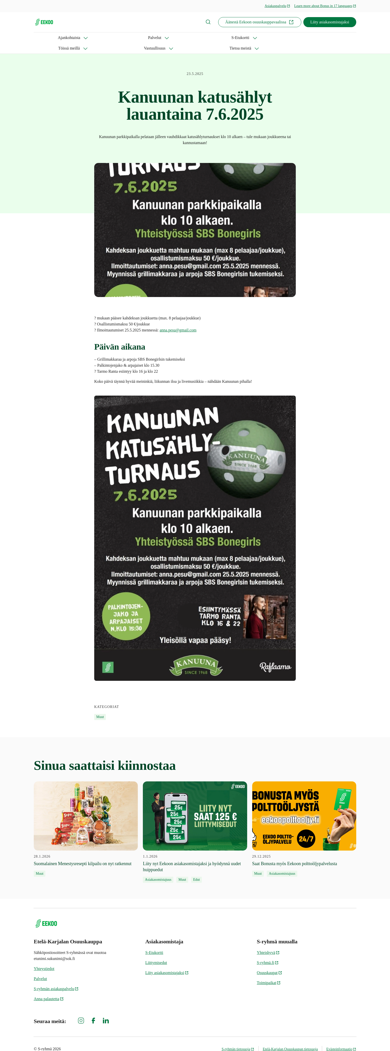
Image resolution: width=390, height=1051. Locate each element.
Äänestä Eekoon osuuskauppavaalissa (259, 22)
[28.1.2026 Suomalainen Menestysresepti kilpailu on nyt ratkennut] (86, 818)
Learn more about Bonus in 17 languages (325, 6)
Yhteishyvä (268, 942)
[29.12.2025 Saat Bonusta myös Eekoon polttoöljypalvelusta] (304, 818)
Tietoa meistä (217, 37)
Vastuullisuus (180, 37)
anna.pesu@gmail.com (178, 319)
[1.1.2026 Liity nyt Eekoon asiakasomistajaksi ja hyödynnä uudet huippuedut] (195, 821)
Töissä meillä (143, 37)
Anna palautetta (49, 988)
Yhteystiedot (44, 958)
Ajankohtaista (45, 37)
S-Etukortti (108, 37)
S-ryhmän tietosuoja (238, 1038)
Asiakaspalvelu (277, 6)
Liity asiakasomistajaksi (329, 22)
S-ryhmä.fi (268, 952)
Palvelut (77, 37)
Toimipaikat (269, 972)
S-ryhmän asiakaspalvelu (56, 978)
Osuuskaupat (269, 962)
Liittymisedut (156, 952)
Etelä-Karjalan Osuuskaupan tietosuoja (290, 1038)
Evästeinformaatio (341, 1038)
